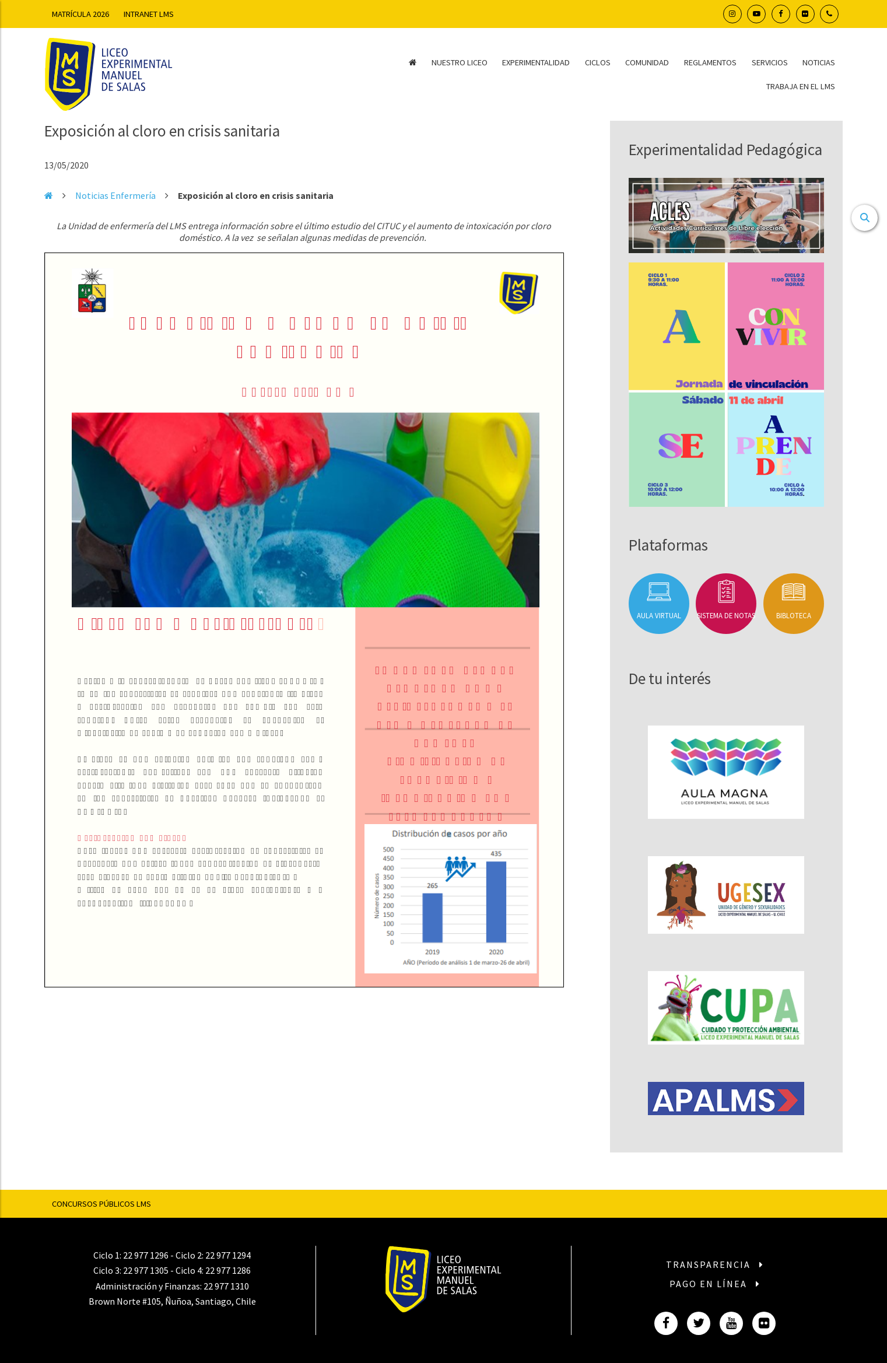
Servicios (770, 62)
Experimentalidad (536, 62)
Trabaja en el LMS (800, 86)
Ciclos (598, 62)
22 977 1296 (146, 1255)
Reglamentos (710, 62)
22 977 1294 (228, 1255)
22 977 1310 (226, 1286)
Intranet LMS (149, 14)
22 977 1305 (146, 1270)
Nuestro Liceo (460, 62)
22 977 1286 (228, 1270)
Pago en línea (714, 1284)
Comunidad (647, 62)
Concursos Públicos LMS (101, 1204)
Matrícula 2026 (80, 14)
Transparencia (715, 1264)
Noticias (818, 62)
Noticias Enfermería (115, 195)
